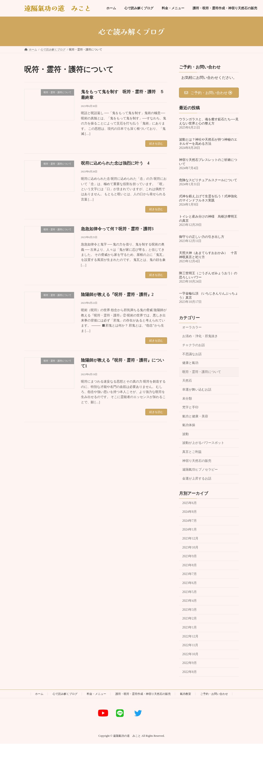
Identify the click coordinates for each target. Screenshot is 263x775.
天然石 (187, 381)
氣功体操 (188, 425)
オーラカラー (192, 327)
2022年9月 (189, 663)
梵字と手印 (190, 407)
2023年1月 (189, 627)
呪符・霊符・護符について (201, 372)
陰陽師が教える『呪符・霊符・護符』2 (117, 294)
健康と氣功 (190, 363)
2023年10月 (190, 547)
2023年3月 (189, 609)
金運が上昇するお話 (196, 478)
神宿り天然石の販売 (196, 461)
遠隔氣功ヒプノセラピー (200, 469)
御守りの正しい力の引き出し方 (201, 237)
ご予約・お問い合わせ (214, 693)
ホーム (39, 693)
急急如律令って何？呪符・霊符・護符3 (117, 229)
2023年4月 (189, 600)
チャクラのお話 (193, 345)
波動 (185, 434)
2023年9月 (189, 556)
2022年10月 (190, 654)
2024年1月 (189, 529)
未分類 (187, 398)
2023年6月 (189, 583)
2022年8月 (189, 672)
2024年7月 (189, 520)
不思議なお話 (192, 354)
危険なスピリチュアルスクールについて (208, 180)
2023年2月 (189, 618)
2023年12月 (190, 538)
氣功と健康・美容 (195, 416)
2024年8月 (189, 511)
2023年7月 (189, 574)
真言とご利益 (192, 452)
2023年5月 (189, 592)
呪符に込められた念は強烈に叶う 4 (115, 163)
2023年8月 (189, 565)
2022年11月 (190, 645)
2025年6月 (189, 503)
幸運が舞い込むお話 (196, 389)
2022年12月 (190, 636)
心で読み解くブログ (65, 693)
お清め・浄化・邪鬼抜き (200, 336)
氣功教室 (185, 693)
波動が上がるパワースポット (203, 443)
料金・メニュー (96, 693)
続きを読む (156, 143)
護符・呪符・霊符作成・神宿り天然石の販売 (143, 693)
